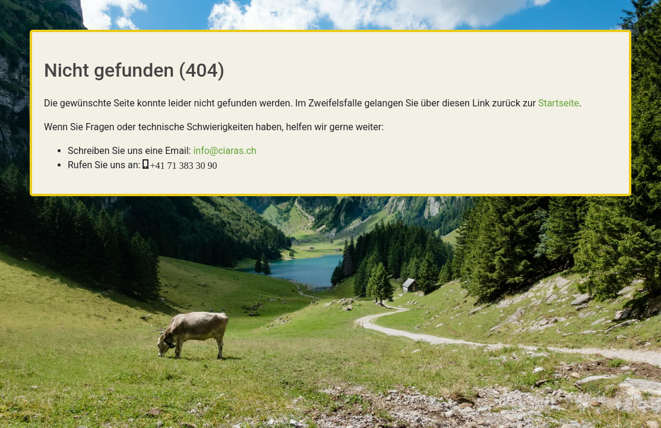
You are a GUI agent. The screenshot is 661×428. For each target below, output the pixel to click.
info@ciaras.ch (224, 150)
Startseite (558, 103)
